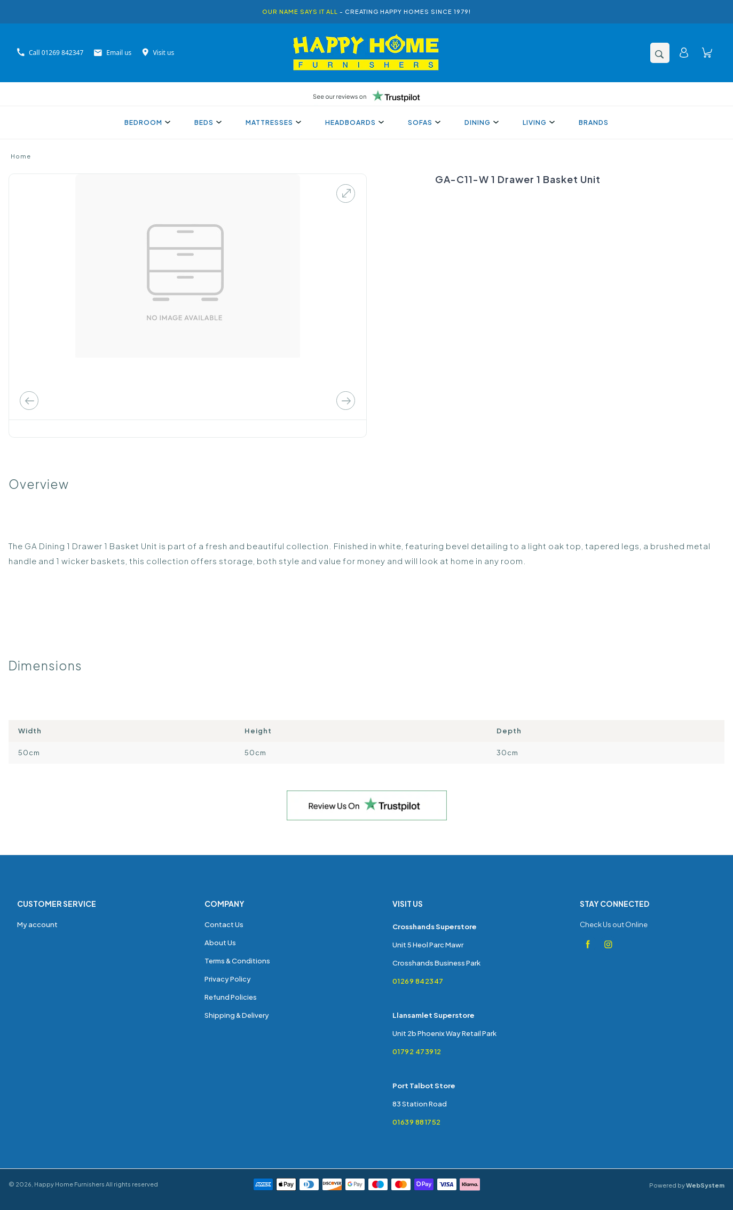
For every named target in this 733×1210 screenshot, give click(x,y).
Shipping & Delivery (236, 1015)
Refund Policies (230, 997)
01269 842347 (418, 981)
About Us (220, 942)
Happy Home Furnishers (69, 1184)
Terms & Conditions (237, 960)
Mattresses (272, 122)
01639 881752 (416, 1122)
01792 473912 (417, 1051)
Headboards (353, 122)
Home (21, 156)
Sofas (423, 122)
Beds (206, 122)
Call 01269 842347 (50, 52)
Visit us (158, 52)
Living (537, 122)
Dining (480, 122)
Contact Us (223, 924)
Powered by (686, 1185)
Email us (112, 52)
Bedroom (146, 122)
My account (37, 924)
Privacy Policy (227, 979)
